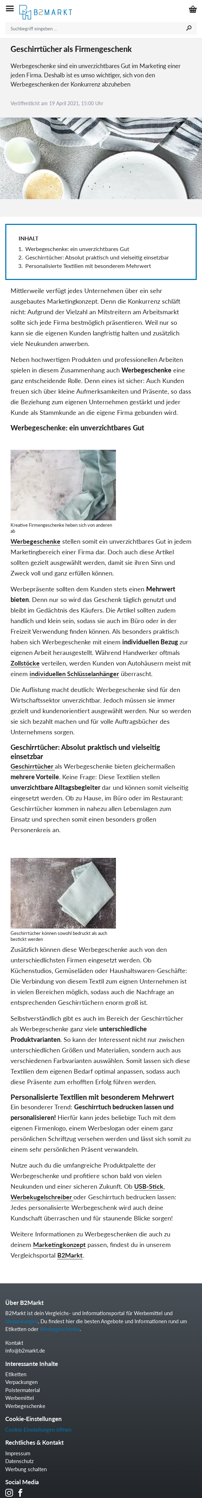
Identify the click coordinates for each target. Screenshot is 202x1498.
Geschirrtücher (33, 766)
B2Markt (70, 1255)
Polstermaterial (22, 1390)
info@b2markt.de (25, 1350)
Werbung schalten (26, 1469)
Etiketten (15, 1374)
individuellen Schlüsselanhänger (74, 674)
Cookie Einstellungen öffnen (38, 1429)
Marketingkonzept (59, 1244)
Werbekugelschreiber (42, 1197)
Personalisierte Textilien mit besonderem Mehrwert (88, 265)
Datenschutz (19, 1461)
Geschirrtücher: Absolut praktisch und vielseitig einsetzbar (98, 257)
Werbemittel (19, 1398)
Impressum (17, 1453)
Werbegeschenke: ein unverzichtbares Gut (77, 248)
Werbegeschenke (35, 541)
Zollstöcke (25, 663)
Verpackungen (21, 1321)
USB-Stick (148, 1186)
